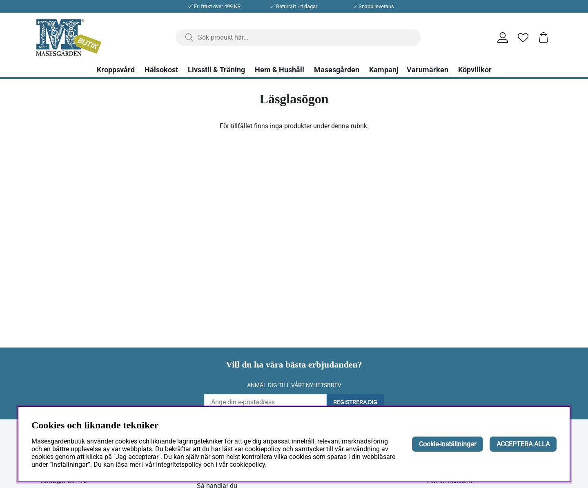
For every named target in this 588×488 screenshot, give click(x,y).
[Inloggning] (502, 37)
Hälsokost (161, 70)
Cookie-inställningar (447, 444)
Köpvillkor (475, 70)
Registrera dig (355, 402)
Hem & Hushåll (279, 70)
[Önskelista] (523, 37)
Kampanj (384, 70)
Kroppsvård (116, 70)
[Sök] (298, 37)
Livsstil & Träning (216, 70)
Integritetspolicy (179, 464)
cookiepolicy (247, 464)
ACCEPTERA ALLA (523, 444)
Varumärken (427, 70)
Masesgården (336, 70)
